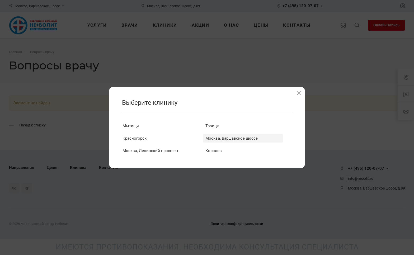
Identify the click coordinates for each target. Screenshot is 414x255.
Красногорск (135, 138)
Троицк (212, 126)
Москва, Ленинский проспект (150, 150)
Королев (213, 150)
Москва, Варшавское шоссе (231, 138)
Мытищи (131, 126)
